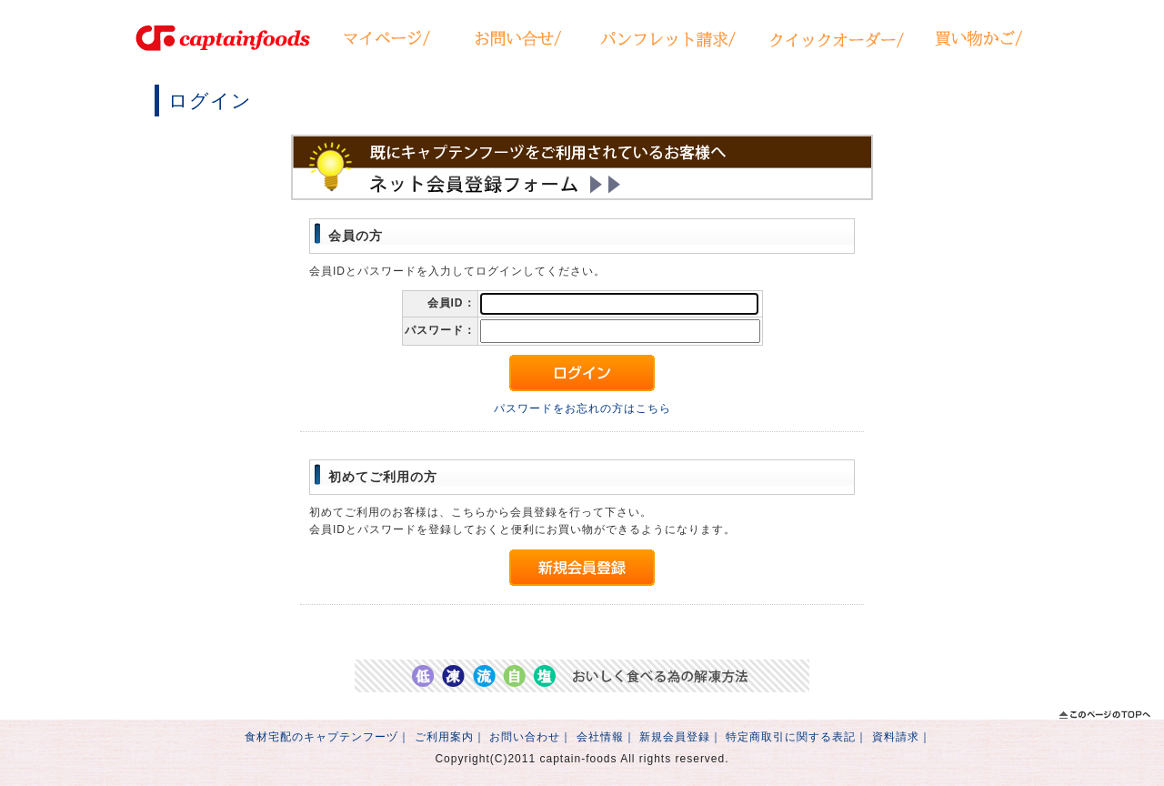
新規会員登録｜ (680, 737)
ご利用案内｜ (450, 737)
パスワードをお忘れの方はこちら (582, 408)
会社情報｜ (606, 737)
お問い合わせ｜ (530, 737)
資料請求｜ (901, 737)
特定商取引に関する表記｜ (797, 737)
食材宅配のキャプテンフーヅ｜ (327, 737)
